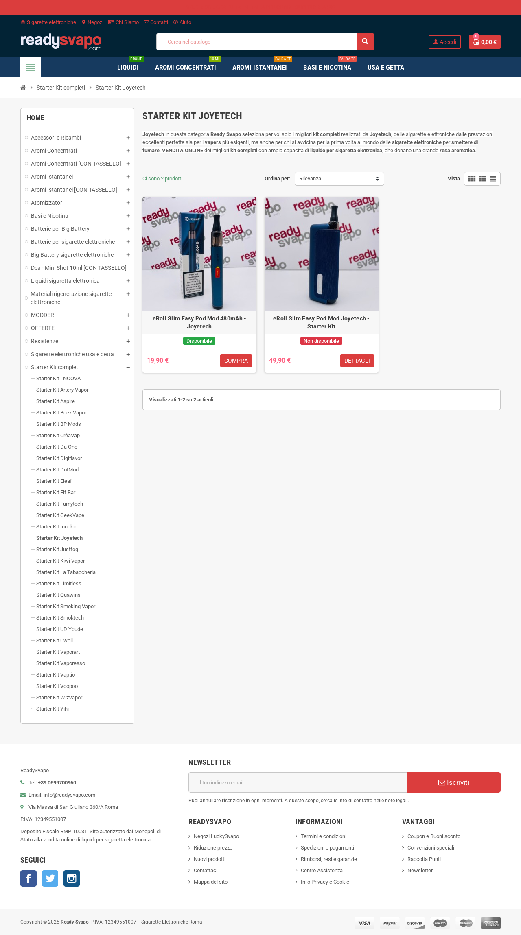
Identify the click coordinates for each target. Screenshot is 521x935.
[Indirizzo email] (297, 782)
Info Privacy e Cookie (325, 882)
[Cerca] (265, 41)
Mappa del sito (211, 882)
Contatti (156, 22)
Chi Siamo (123, 22)
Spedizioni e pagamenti (327, 848)
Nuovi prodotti (209, 859)
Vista (454, 178)
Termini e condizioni (323, 836)
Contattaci (205, 870)
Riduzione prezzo (213, 848)
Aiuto (182, 22)
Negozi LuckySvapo (216, 836)
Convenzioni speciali (430, 848)
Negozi (92, 22)
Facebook (28, 878)
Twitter (50, 878)
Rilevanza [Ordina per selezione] (310, 178)
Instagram (71, 878)
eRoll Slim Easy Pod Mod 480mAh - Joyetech (200, 322)
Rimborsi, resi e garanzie (329, 859)
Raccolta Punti (424, 859)
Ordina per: (278, 178)
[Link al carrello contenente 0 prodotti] (485, 42)
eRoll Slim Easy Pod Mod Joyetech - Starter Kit (321, 322)
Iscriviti (453, 782)
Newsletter (420, 870)
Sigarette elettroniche (48, 22)
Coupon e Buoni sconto (433, 836)
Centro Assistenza (322, 870)
